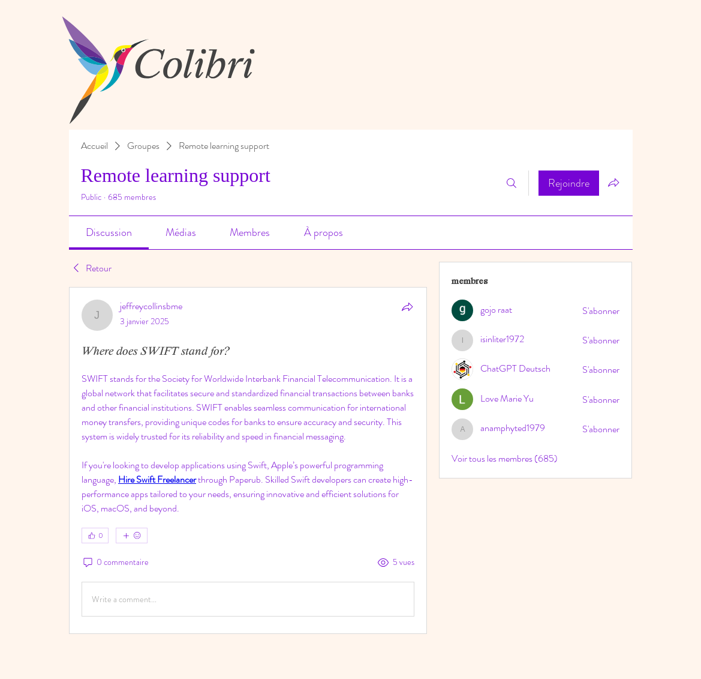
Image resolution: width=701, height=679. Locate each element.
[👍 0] (95, 535)
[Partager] (407, 307)
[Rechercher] (511, 183)
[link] (109, 232)
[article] (248, 460)
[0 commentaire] (115, 563)
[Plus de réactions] (132, 535)
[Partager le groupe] (613, 182)
